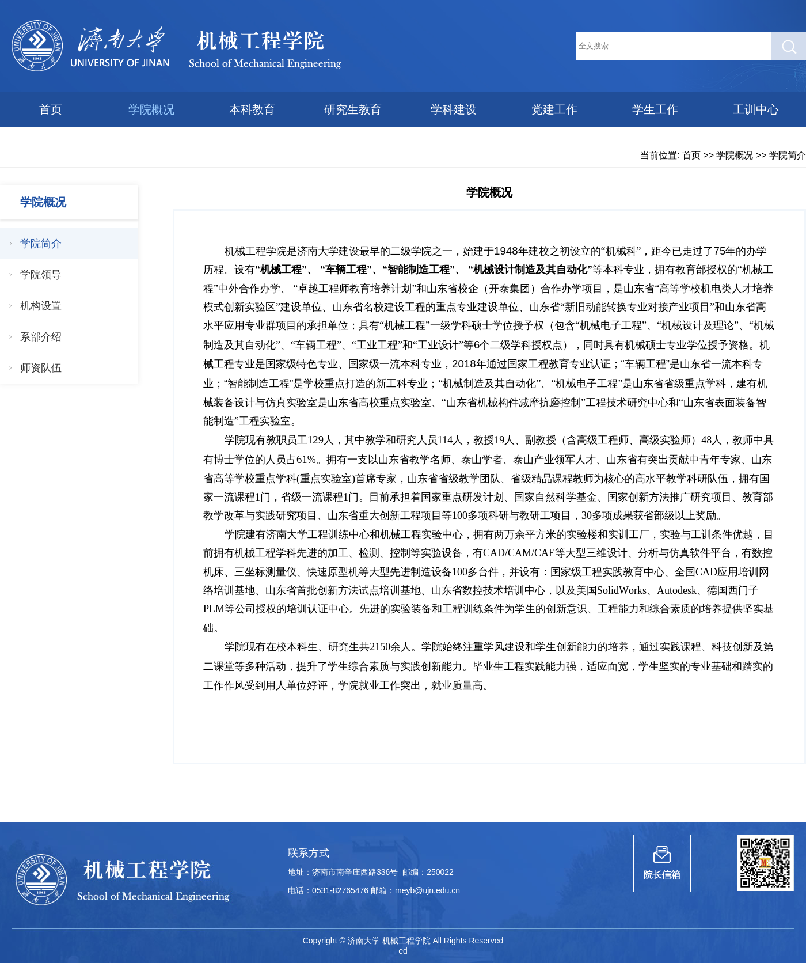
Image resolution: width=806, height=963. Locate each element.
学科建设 (454, 109)
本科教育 (252, 109)
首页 (50, 109)
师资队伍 (41, 368)
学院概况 (151, 109)
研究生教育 (353, 109)
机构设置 (41, 306)
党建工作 (554, 109)
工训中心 (756, 109)
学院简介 (787, 155)
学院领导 (41, 274)
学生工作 (655, 109)
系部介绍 (41, 337)
